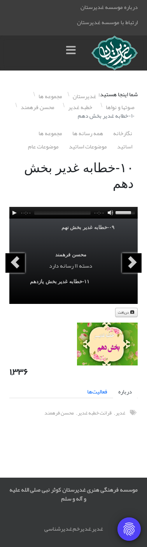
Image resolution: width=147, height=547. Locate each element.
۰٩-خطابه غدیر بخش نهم (87, 227)
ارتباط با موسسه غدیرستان (107, 22)
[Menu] (72, 53)
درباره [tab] (125, 391)
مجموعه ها (50, 133)
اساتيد (124, 146)
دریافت (126, 312)
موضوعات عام (43, 146)
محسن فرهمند (70, 255)
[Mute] (110, 213)
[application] (73, 213)
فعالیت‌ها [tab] (97, 391)
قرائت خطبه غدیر (95, 413)
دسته (85, 266)
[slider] (62, 213)
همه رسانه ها (87, 133)
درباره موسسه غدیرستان (109, 7)
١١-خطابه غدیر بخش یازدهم (59, 281)
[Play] (14, 213)
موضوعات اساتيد (88, 146)
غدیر (120, 413)
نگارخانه (122, 133)
